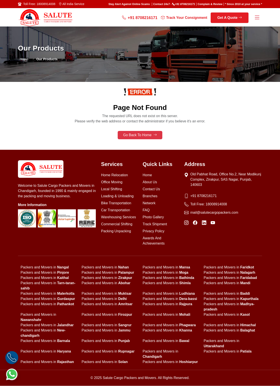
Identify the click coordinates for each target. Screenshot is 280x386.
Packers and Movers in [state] (45, 267)
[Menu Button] (257, 18)
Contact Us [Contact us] (151, 189)
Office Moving (111, 182)
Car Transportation (115, 210)
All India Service (71, 4)
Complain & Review (210, 4)
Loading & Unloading (117, 196)
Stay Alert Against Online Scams (129, 4)
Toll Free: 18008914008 (39, 4)
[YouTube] (213, 222)
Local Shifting (111, 189)
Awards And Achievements (154, 240)
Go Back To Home (140, 135)
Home (24, 59)
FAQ (146, 210)
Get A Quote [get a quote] (229, 17)
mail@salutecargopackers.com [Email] (214, 213)
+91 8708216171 (185, 4)
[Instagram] (186, 222)
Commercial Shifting (116, 224)
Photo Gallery (153, 217)
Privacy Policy (153, 231)
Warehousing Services (118, 217)
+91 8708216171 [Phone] (203, 196)
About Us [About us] (150, 182)
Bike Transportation (116, 203)
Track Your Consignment (184, 17)
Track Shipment (155, 224)
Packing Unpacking (116, 231)
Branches (150, 196)
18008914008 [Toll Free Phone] (216, 204)
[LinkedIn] (204, 222)
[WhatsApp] (11, 374)
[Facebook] (195, 222)
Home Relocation (114, 175)
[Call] (11, 357)
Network (149, 203)
